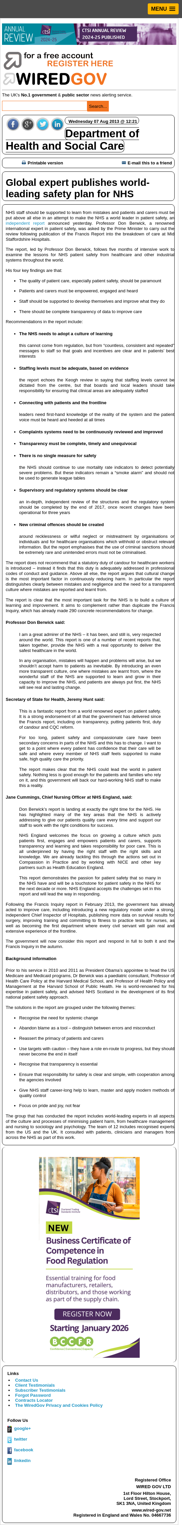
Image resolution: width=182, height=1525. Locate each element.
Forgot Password (33, 1395)
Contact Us (26, 1380)
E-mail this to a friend (147, 162)
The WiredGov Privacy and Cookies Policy (59, 1405)
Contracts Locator (34, 1400)
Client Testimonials (35, 1385)
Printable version (42, 162)
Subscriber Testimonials (40, 1390)
